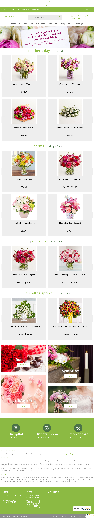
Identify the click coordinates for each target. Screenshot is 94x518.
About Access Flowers (9, 450)
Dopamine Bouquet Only (23, 128)
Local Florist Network (76, 516)
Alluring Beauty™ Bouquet (70, 84)
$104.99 (24, 92)
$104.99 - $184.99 (70, 334)
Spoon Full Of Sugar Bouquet (24, 223)
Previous (3, 76)
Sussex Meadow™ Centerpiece (70, 128)
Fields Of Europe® (24, 179)
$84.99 (70, 135)
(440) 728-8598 (9, 9)
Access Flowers (7, 17)
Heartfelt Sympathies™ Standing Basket (70, 327)
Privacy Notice (63, 516)
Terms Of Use (53, 516)
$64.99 (24, 135)
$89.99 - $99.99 (70, 187)
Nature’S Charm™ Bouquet (24, 84)
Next (91, 76)
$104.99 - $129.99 (70, 282)
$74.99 (70, 92)
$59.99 (24, 230)
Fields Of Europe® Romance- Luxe (70, 275)
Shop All (59, 51)
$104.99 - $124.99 (24, 334)
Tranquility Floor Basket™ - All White (24, 327)
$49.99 (70, 230)
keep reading (68, 454)
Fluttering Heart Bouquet (70, 223)
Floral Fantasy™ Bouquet (70, 179)
